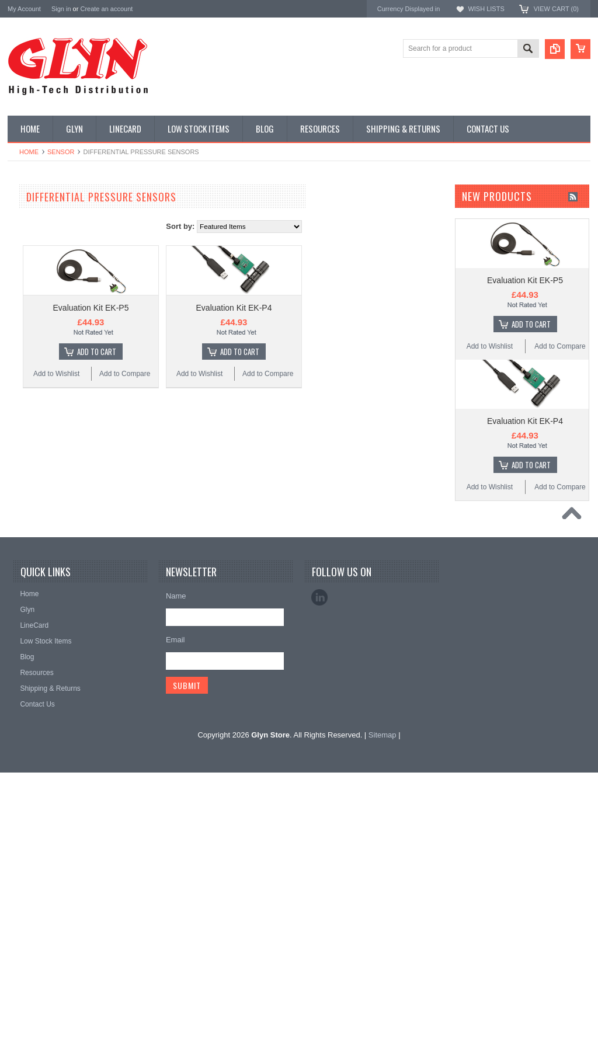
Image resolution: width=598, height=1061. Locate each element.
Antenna (27, 219)
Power (24, 278)
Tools (22, 516)
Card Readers (36, 298)
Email (175, 928)
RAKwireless (29, 736)
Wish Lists (486, 8)
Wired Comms (36, 555)
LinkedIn (319, 886)
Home (29, 151)
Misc (21, 437)
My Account (24, 8)
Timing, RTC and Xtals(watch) (60, 239)
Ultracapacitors (37, 535)
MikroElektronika (36, 626)
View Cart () (556, 8)
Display (25, 259)
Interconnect (33, 397)
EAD (15, 705)
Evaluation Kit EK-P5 (228, 307)
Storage (26, 496)
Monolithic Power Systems (52, 752)
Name (176, 884)
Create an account (106, 8)
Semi (22, 457)
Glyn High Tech (33, 689)
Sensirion (23, 768)
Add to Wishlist (193, 374)
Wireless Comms (40, 575)
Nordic (19, 658)
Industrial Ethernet (42, 318)
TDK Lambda (30, 642)
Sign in (61, 8)
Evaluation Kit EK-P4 (371, 307)
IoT (19, 417)
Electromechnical (40, 357)
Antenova (24, 720)
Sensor (60, 151)
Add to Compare (261, 374)
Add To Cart (233, 351)
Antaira (20, 674)
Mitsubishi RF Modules (49, 337)
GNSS (24, 377)
